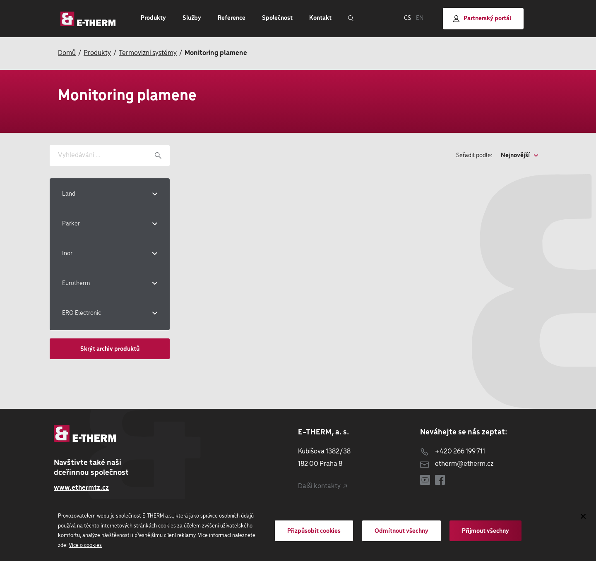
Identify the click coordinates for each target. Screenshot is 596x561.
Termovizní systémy (148, 53)
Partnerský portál (482, 18)
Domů (67, 53)
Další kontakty (322, 486)
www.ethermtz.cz (81, 488)
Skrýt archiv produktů (109, 349)
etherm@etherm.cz (456, 464)
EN (419, 18)
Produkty (97, 53)
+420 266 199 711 (452, 452)
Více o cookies (85, 545)
